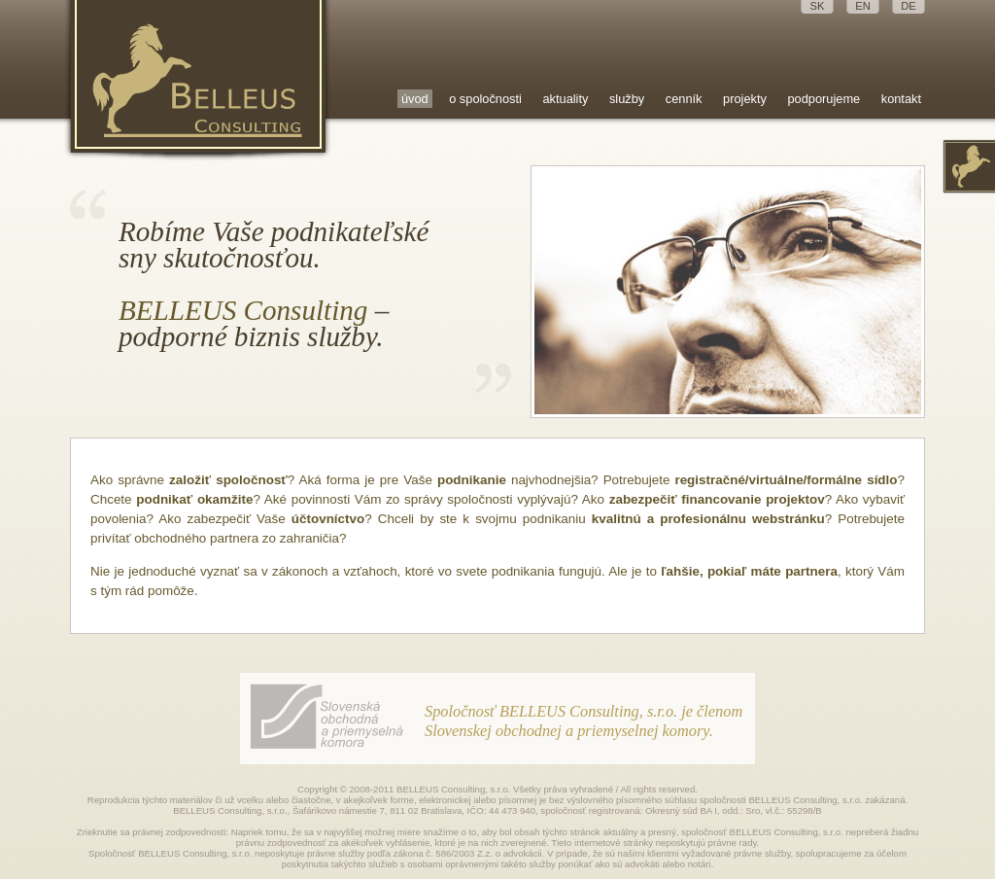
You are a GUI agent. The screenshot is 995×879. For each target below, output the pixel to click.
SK (817, 6)
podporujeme (823, 98)
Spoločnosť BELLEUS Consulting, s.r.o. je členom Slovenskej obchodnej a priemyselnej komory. (583, 721)
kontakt (901, 98)
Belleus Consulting (198, 82)
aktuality (565, 98)
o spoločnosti (485, 98)
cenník (684, 98)
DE (908, 6)
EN (863, 6)
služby (626, 98)
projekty (745, 98)
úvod (415, 98)
